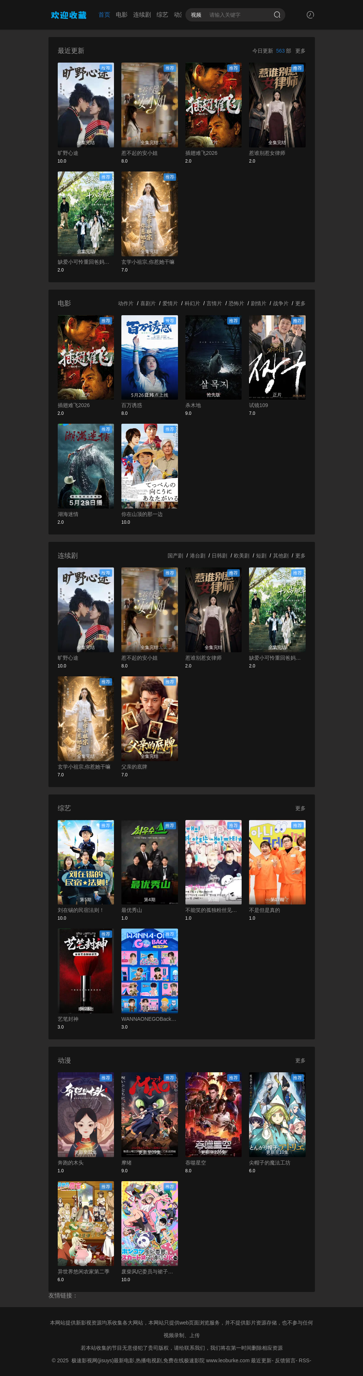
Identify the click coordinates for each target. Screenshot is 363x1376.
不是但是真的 (264, 910)
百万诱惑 (131, 405)
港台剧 (197, 556)
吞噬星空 (195, 1163)
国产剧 (175, 556)
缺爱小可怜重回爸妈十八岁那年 (86, 262)
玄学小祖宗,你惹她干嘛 (148, 262)
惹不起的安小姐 (139, 153)
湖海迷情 (68, 514)
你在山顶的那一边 (142, 514)
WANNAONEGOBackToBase (149, 1019)
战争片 (281, 303)
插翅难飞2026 (201, 153)
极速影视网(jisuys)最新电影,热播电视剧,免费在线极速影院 (138, 1360)
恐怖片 (236, 303)
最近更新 (261, 1360)
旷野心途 (68, 153)
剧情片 (258, 303)
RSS (304, 1360)
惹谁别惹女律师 (267, 153)
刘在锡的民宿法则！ (81, 910)
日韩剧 (219, 556)
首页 (104, 14)
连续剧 (142, 14)
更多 (300, 51)
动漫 (180, 14)
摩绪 (126, 1163)
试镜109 (258, 405)
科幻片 (192, 303)
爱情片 (170, 303)
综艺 (162, 14)
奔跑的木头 (71, 1163)
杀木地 (193, 405)
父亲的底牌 (134, 767)
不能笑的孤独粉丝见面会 (213, 910)
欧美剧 (241, 556)
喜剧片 (148, 303)
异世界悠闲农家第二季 (84, 1272)
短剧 (261, 556)
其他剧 (281, 556)
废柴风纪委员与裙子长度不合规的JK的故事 (149, 1272)
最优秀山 (131, 910)
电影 (122, 14)
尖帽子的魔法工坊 (269, 1163)
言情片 (214, 303)
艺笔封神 (68, 1019)
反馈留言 (285, 1360)
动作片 (126, 303)
